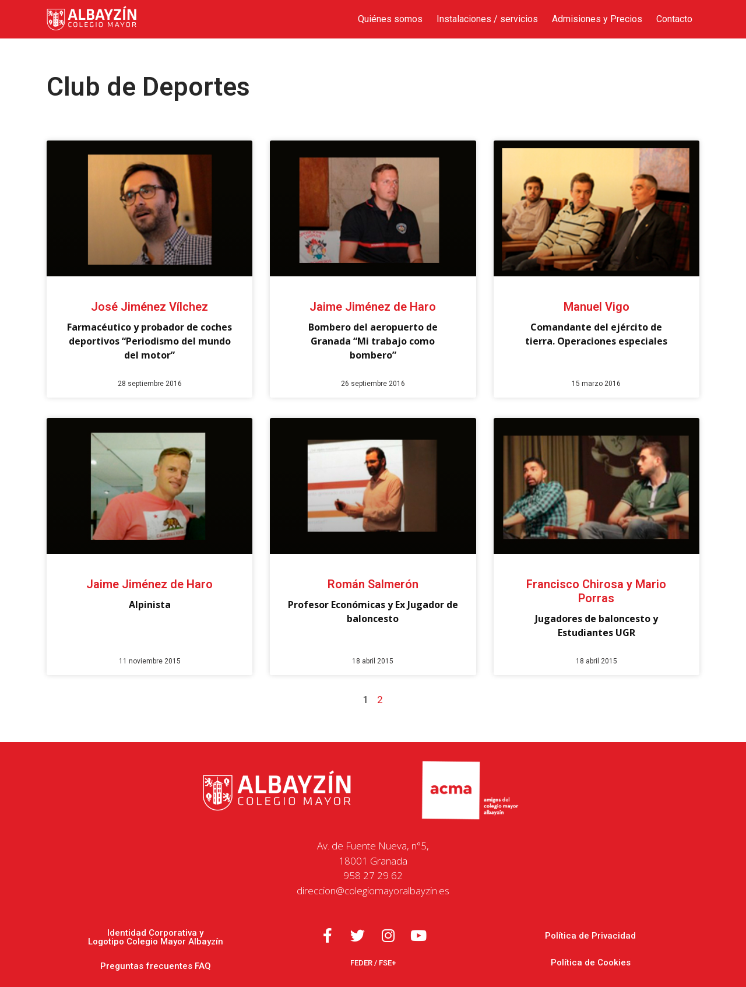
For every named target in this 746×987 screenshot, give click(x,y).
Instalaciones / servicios (487, 18)
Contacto (674, 18)
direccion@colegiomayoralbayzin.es (373, 890)
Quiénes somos (390, 18)
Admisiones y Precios (597, 18)
